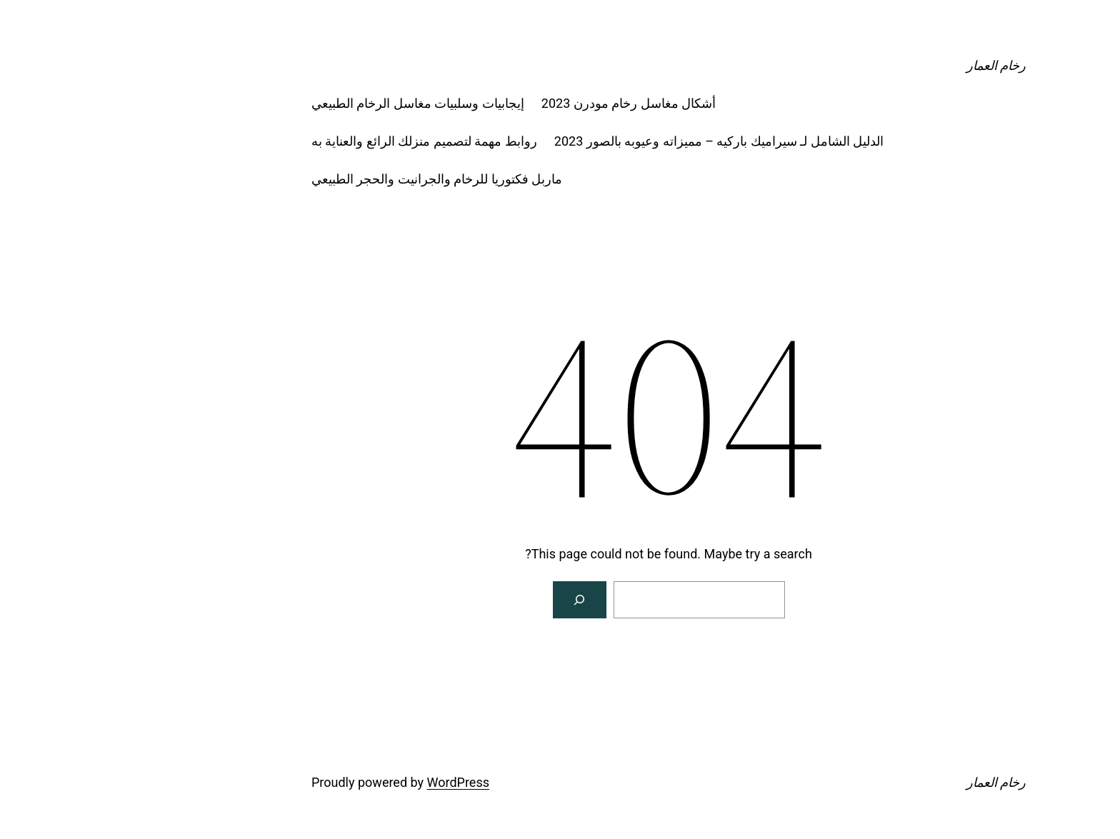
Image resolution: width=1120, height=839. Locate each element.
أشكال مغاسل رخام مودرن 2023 (520, 103)
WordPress (350, 782)
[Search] (471, 599)
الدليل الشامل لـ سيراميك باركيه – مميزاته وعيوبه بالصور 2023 (610, 141)
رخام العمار (887, 65)
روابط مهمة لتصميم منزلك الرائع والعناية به (316, 141)
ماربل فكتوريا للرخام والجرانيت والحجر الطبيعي (328, 178)
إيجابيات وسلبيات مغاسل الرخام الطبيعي (309, 103)
